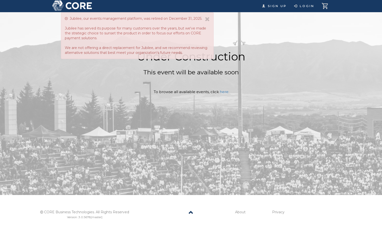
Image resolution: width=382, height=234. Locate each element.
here (224, 91)
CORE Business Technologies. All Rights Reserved (86, 212)
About (240, 212)
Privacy (278, 212)
